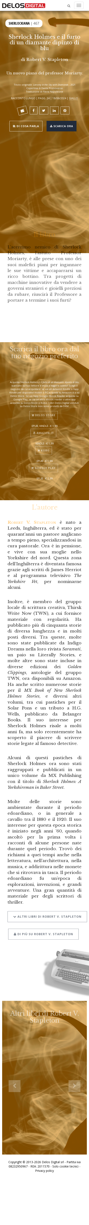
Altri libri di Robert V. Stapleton (47, 912)
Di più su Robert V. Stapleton (43, 929)
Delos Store (43, 412)
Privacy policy (44, 1171)
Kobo (43, 447)
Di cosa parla (26, 126)
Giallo (73, 98)
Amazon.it (43, 429)
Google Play (43, 464)
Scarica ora (61, 126)
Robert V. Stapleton (47, 59)
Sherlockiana (19, 23)
